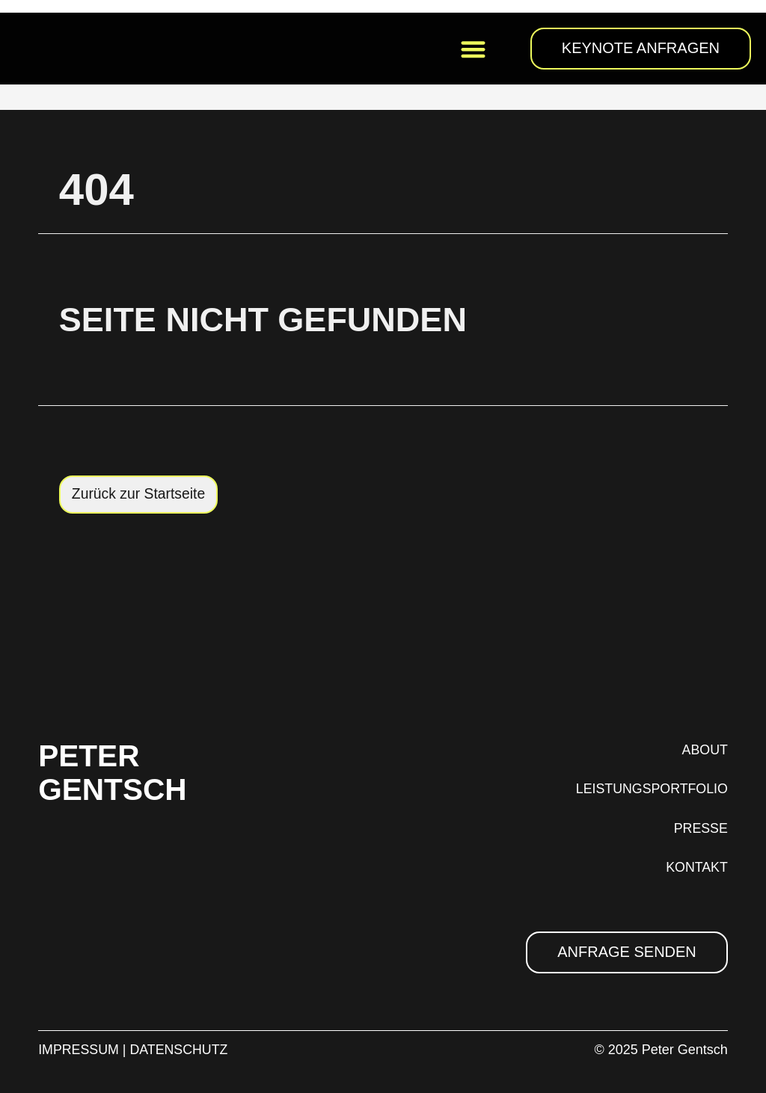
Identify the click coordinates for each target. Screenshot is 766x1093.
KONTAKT (696, 867)
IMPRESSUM (79, 1049)
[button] (473, 49)
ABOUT (704, 749)
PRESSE (700, 828)
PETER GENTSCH (120, 771)
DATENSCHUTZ (180, 1049)
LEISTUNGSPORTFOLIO (651, 789)
